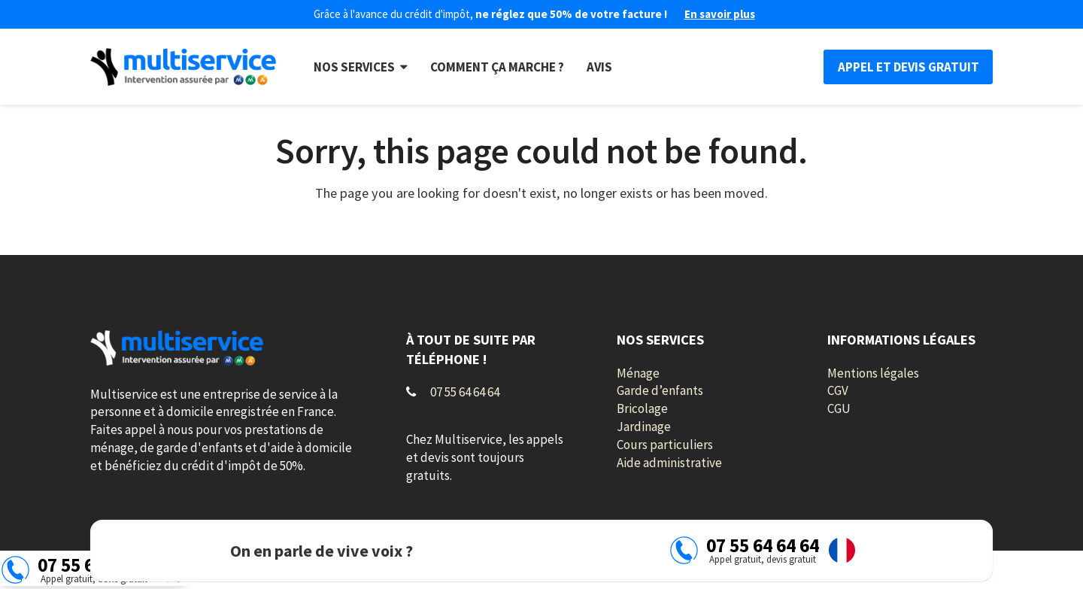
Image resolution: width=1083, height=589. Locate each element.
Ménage (638, 373)
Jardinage (644, 426)
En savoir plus (719, 14)
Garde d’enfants (660, 390)
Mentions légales (873, 373)
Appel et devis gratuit (908, 67)
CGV (837, 390)
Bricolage (642, 408)
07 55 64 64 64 (464, 392)
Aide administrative (669, 462)
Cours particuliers (665, 444)
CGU (839, 408)
